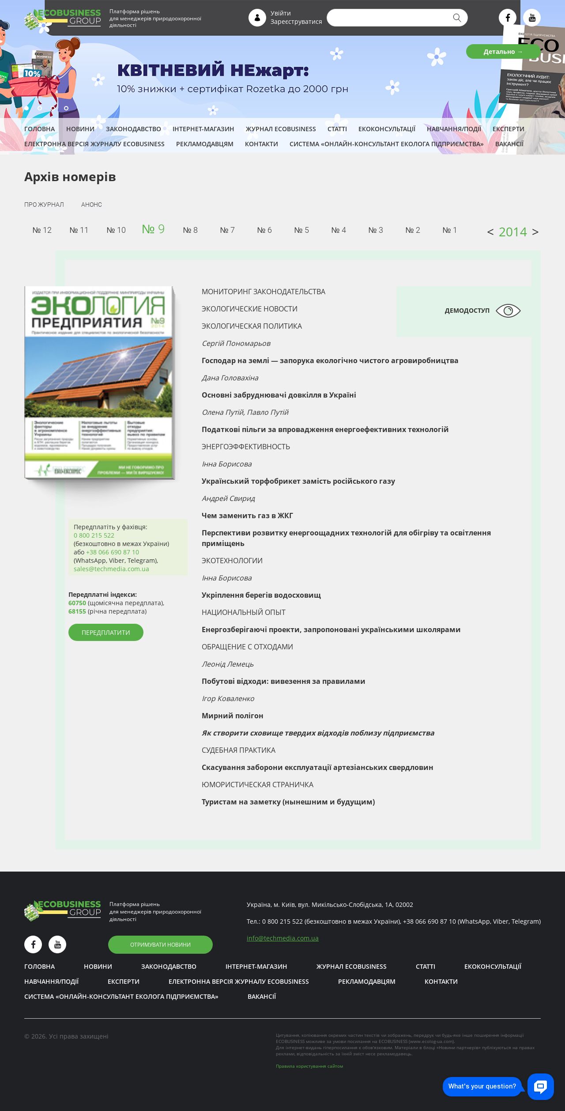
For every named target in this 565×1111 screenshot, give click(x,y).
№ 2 (412, 230)
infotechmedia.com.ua (283, 938)
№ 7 (227, 230)
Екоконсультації (386, 129)
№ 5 (301, 230)
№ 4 (338, 230)
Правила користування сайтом (309, 1066)
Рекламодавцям (205, 144)
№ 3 (375, 230)
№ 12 (41, 230)
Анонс (91, 204)
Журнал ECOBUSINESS (281, 129)
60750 (77, 603)
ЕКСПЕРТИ (508, 129)
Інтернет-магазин (203, 129)
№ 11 (78, 230)
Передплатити (106, 632)
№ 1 (449, 230)
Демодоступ (467, 310)
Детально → (503, 51)
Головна (39, 129)
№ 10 (115, 230)
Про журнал (44, 204)
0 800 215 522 (94, 535)
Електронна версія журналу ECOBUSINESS (94, 144)
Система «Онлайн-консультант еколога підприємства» (387, 144)
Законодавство (133, 129)
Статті (337, 129)
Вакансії (509, 144)
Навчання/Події (454, 129)
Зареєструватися (296, 21)
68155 (77, 611)
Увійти (281, 13)
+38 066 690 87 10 (112, 552)
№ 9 (153, 229)
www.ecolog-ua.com (431, 1041)
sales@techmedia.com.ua (111, 569)
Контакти (261, 144)
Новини (80, 129)
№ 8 (190, 230)
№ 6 (264, 230)
